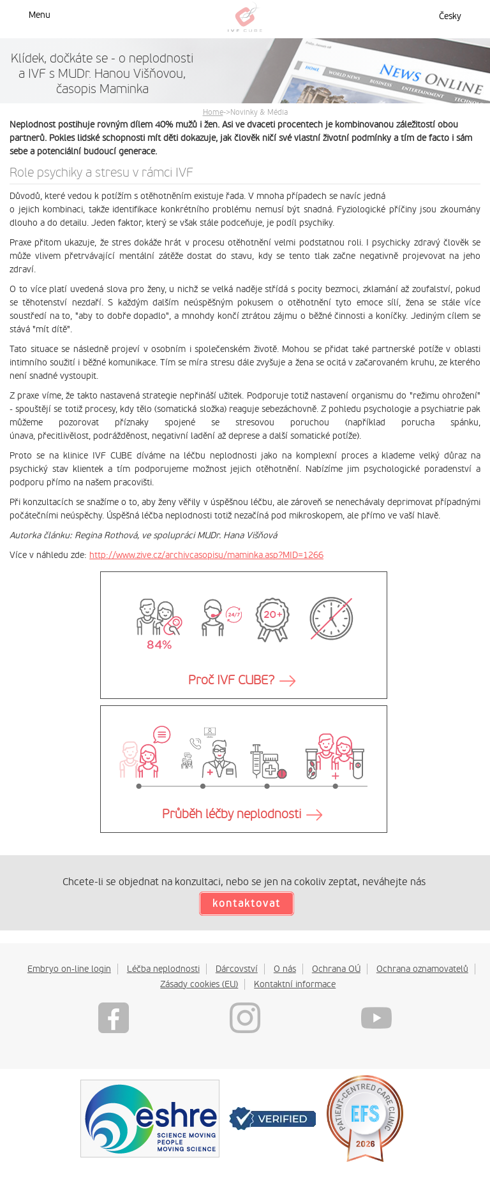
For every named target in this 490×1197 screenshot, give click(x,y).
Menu (39, 15)
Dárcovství (237, 969)
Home (213, 112)
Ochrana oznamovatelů (422, 969)
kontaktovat (246, 903)
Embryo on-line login (69, 969)
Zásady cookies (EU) (199, 984)
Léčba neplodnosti (163, 969)
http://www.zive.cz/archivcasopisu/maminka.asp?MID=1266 (206, 555)
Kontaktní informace (295, 984)
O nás (285, 969)
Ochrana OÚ (336, 969)
